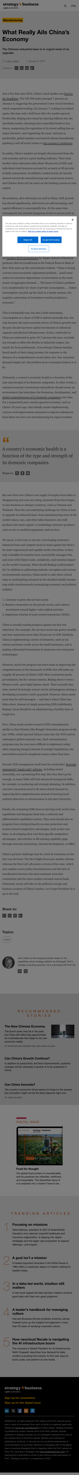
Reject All (28, 240)
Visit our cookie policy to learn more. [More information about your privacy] (43, 231)
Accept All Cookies (51, 240)
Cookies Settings (38, 248)
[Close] (72, 219)
